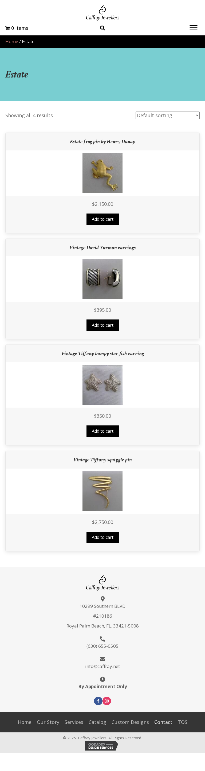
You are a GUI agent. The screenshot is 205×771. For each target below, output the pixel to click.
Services (74, 722)
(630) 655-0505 (102, 646)
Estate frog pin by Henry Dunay (102, 141)
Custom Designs (130, 722)
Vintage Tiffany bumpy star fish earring (102, 353)
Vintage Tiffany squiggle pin (102, 459)
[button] (193, 27)
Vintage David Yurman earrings (102, 247)
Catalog (97, 722)
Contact (163, 722)
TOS (182, 722)
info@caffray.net (102, 666)
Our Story (48, 722)
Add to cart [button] (102, 219)
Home (11, 41)
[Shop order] (168, 115)
